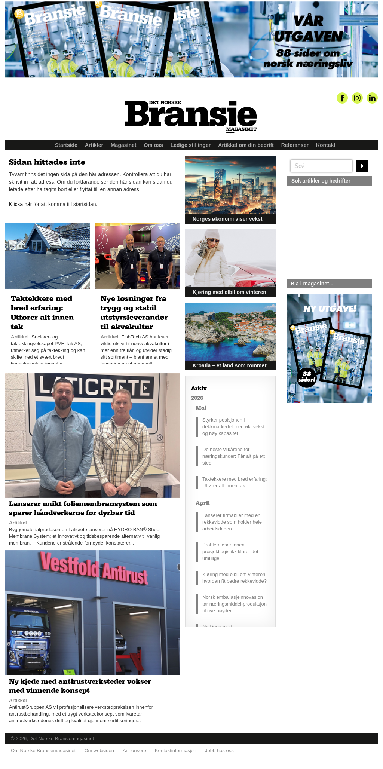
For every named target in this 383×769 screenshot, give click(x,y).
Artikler (94, 145)
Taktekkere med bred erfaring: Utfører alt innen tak (234, 482)
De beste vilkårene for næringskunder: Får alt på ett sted (233, 456)
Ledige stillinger (191, 145)
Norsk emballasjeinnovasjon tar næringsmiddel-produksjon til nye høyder (234, 603)
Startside (66, 145)
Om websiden (99, 750)
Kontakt (325, 145)
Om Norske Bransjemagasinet (43, 750)
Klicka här (20, 204)
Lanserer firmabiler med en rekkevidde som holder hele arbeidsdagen (232, 521)
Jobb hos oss (219, 750)
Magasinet (123, 145)
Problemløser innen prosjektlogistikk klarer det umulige (230, 551)
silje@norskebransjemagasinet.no (321, 473)
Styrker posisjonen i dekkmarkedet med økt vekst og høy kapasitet (233, 426)
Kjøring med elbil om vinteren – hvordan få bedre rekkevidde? (235, 578)
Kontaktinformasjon (175, 750)
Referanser (295, 145)
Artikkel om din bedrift (246, 145)
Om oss (153, 145)
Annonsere (134, 750)
